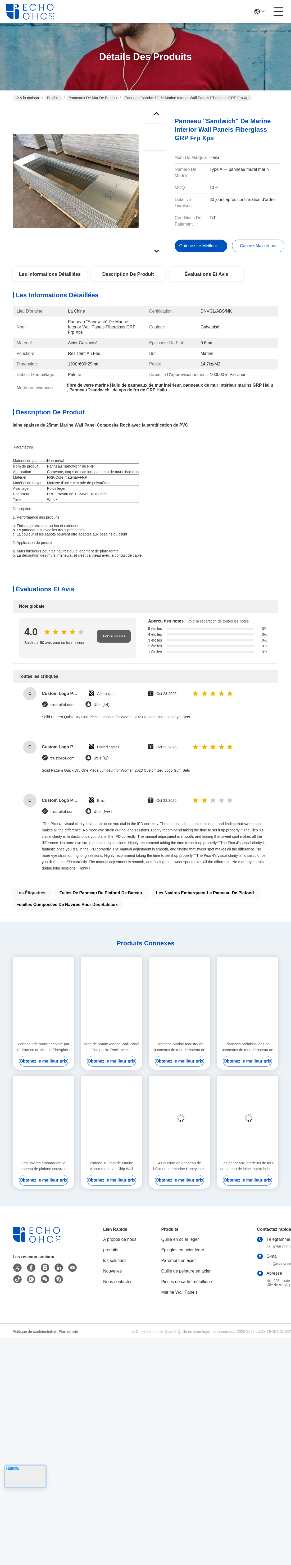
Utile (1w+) (103, 811)
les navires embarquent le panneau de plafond (205, 893)
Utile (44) (101, 705)
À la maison (27, 98)
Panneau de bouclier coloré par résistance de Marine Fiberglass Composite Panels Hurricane (43, 1047)
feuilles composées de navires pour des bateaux (67, 904)
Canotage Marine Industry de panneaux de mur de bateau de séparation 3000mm (179, 1047)
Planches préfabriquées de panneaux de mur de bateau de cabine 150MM (247, 1047)
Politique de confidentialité (34, 1331)
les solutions (114, 1260)
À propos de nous (119, 1239)
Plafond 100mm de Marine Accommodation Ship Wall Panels (111, 1166)
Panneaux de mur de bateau (93, 98)
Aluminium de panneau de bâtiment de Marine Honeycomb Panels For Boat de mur (179, 1166)
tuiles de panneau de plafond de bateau (101, 893)
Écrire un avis (114, 636)
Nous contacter (117, 1281)
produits (110, 1250)
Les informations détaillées (50, 274)
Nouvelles (112, 1271)
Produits (53, 98)
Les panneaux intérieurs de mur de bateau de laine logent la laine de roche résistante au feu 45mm (247, 1166)
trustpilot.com (62, 705)
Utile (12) (101, 758)
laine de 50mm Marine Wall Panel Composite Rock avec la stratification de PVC (111, 1047)
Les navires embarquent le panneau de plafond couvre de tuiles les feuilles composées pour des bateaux (44, 1166)
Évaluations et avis (206, 274)
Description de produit (128, 274)
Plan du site (68, 1331)
